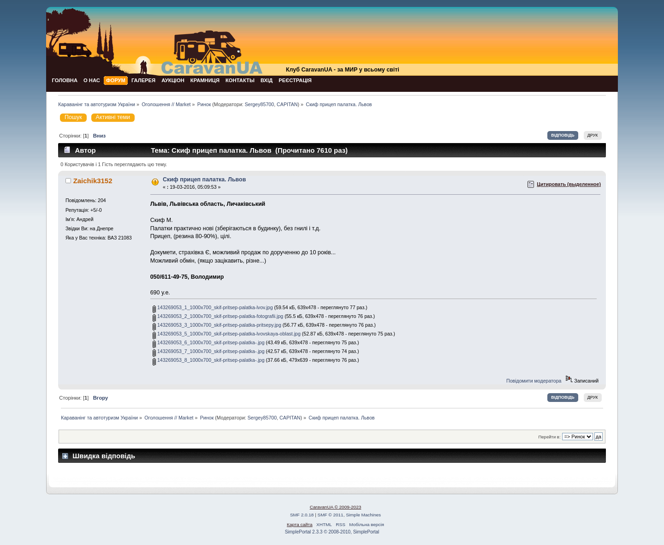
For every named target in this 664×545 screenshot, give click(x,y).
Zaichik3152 (93, 181)
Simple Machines (363, 514)
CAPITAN (287, 104)
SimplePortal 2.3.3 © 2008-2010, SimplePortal (332, 531)
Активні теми (113, 117)
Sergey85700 (259, 104)
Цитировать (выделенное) (569, 184)
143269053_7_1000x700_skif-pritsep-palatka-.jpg (209, 351)
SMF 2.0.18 (302, 514)
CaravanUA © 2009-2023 (336, 506)
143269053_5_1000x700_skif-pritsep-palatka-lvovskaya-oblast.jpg (227, 333)
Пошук (73, 117)
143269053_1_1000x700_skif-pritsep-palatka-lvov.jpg (213, 307)
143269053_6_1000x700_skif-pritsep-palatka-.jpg (209, 342)
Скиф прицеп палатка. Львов (204, 179)
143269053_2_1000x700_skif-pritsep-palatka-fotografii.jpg (218, 316)
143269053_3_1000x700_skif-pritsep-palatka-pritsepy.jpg (217, 325)
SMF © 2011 (331, 514)
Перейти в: (549, 436)
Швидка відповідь (103, 456)
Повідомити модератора (533, 380)
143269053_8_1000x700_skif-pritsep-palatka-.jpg (209, 360)
